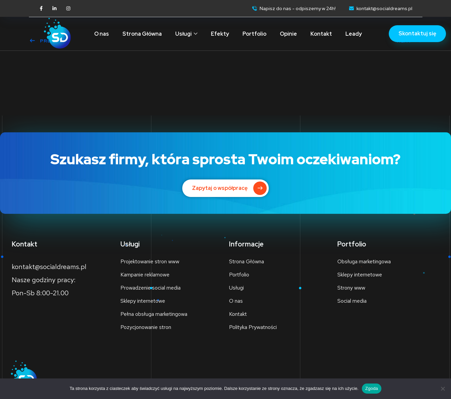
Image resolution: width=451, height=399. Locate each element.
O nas (101, 33)
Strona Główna (142, 33)
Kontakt (321, 33)
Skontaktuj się (417, 33)
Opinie (288, 33)
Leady (353, 33)
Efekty (220, 33)
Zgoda (371, 388)
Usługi (183, 33)
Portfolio (254, 33)
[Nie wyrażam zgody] (442, 388)
